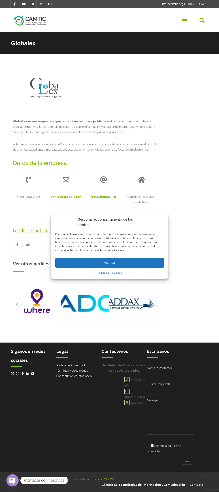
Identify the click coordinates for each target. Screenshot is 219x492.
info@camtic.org (172, 4)
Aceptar (109, 262)
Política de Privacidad (109, 272)
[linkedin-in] (28, 373)
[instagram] (18, 373)
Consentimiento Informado (74, 376)
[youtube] (33, 373)
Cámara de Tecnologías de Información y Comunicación (143, 484)
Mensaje (152, 400)
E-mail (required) (158, 384)
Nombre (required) (159, 368)
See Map (133, 402)
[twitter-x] (13, 373)
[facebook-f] (23, 373)
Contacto (196, 484)
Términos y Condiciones (72, 370)
